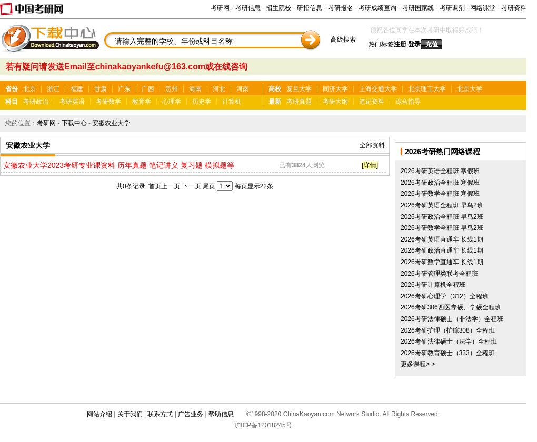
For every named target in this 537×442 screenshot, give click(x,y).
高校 (274, 89)
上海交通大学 (378, 89)
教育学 (141, 101)
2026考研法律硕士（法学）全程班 (449, 341)
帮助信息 (221, 414)
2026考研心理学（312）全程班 (445, 296)
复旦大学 (299, 89)
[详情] (370, 165)
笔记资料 (371, 101)
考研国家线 (418, 8)
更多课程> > (418, 364)
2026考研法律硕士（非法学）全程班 (452, 319)
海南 (195, 89)
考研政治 (35, 101)
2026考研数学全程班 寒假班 (440, 193)
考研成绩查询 (377, 8)
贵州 (171, 89)
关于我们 (130, 414)
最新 (274, 101)
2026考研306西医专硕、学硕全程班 (451, 307)
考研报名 (340, 8)
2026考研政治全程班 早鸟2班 (442, 216)
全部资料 (372, 145)
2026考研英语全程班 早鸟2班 (442, 205)
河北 (219, 89)
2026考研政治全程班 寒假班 (440, 182)
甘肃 (100, 89)
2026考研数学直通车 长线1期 (442, 262)
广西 (148, 89)
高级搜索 (343, 39)
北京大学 (469, 89)
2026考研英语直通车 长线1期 (442, 239)
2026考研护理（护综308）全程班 (448, 330)
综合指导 (408, 101)
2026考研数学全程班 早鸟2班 (442, 228)
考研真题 (299, 101)
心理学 (171, 101)
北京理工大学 (427, 89)
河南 (242, 89)
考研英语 (72, 101)
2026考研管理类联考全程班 (439, 273)
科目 (11, 101)
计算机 (231, 101)
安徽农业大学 (111, 123)
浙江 (53, 89)
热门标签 (381, 44)
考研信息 (248, 8)
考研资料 (513, 8)
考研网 (220, 8)
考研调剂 (452, 8)
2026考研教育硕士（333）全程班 (448, 353)
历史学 (201, 101)
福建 (77, 89)
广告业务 (190, 414)
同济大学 (335, 89)
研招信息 (309, 8)
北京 (29, 89)
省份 (11, 89)
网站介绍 (99, 414)
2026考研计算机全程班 (433, 284)
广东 (124, 89)
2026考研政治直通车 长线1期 (442, 250)
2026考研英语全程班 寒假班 (440, 171)
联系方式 (160, 414)
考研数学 (108, 101)
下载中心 (74, 123)
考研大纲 (335, 101)
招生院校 (278, 8)
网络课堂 (482, 8)
